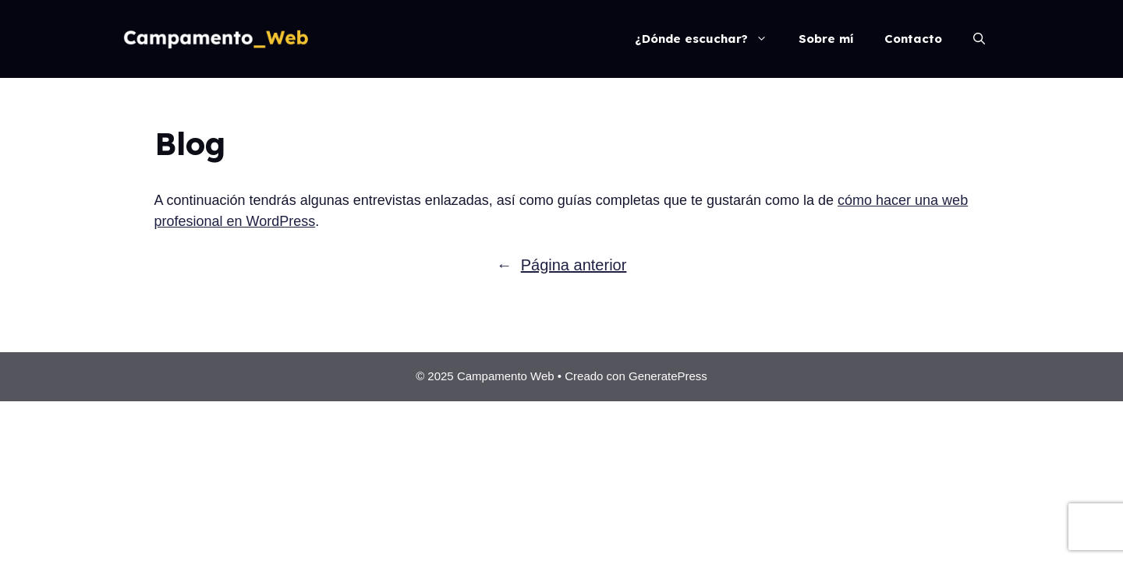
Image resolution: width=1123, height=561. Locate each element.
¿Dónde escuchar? (709, 39)
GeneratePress (668, 376)
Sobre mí (826, 38)
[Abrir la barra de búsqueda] (979, 39)
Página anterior (562, 265)
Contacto (913, 38)
